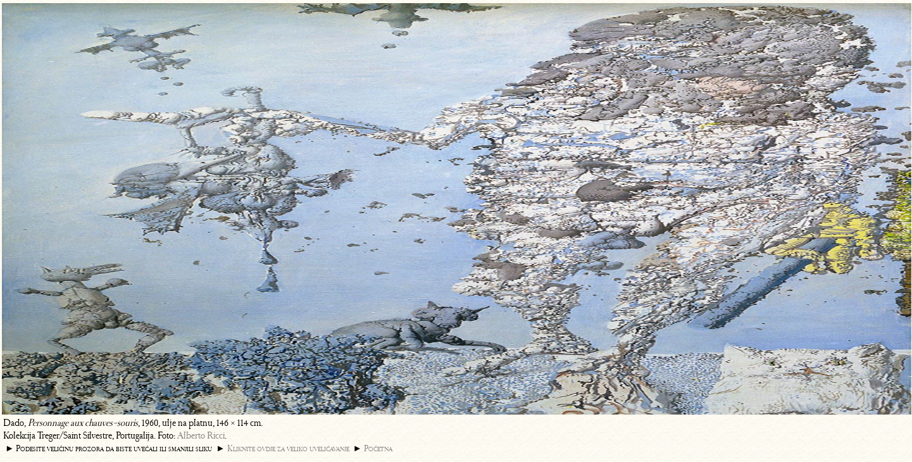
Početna (378, 448)
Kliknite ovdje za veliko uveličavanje (288, 448)
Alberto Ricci (201, 435)
